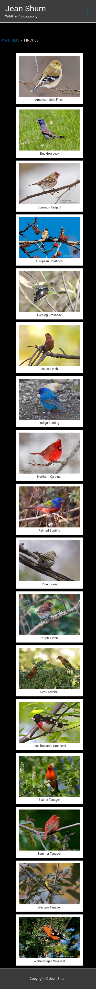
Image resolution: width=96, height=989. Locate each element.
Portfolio (10, 40)
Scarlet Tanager (49, 800)
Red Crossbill (49, 692)
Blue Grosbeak (49, 153)
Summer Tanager (49, 853)
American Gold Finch (49, 100)
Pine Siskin (49, 584)
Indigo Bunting (49, 423)
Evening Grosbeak (49, 315)
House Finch (49, 369)
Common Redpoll (49, 207)
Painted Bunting (49, 530)
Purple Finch (49, 638)
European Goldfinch (49, 261)
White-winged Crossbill (49, 961)
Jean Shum (25, 8)
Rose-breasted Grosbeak (49, 746)
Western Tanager (49, 907)
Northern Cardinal (49, 476)
